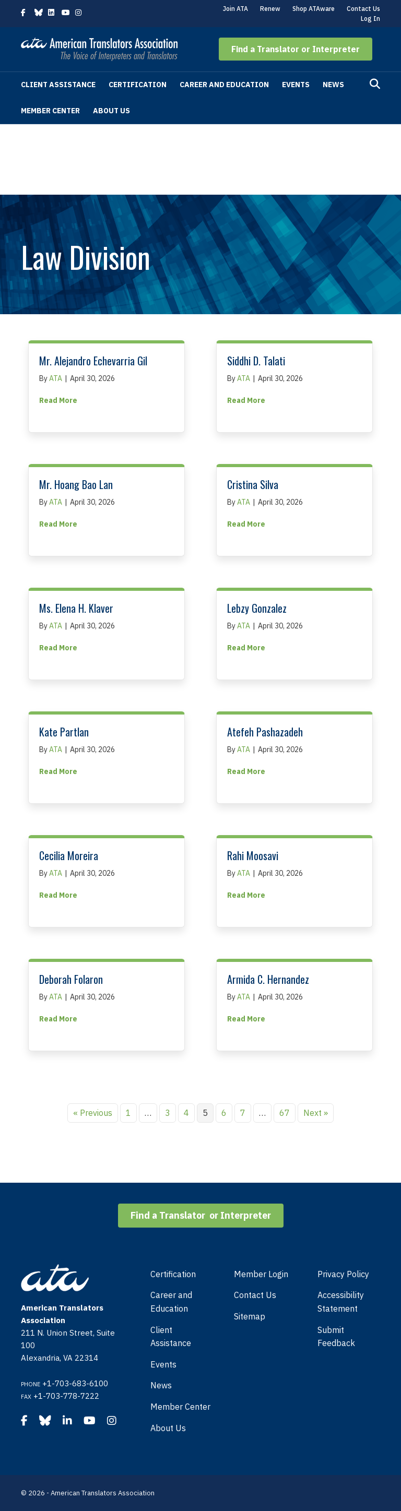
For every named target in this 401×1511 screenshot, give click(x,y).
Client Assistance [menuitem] (170, 1337)
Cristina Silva (252, 484)
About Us (111, 110)
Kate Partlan (64, 732)
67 (284, 1113)
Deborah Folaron (71, 979)
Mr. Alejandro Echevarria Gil (93, 360)
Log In (370, 18)
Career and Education (224, 84)
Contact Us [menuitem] (255, 1295)
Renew (270, 9)
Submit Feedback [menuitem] (336, 1337)
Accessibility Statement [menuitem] (340, 1302)
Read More (58, 400)
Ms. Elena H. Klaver (76, 608)
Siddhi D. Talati (256, 360)
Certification (138, 84)
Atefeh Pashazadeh (265, 732)
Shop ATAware (313, 9)
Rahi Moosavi (252, 855)
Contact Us (363, 9)
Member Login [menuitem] (261, 1274)
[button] (295, 49)
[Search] (375, 84)
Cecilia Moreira (68, 855)
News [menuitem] (161, 1385)
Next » (315, 1113)
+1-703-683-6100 (75, 1383)
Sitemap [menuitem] (249, 1316)
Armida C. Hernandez (268, 979)
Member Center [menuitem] (180, 1406)
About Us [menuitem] (168, 1428)
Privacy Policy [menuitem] (343, 1274)
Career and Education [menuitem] (171, 1302)
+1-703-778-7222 (66, 1396)
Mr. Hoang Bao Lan (76, 484)
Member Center (50, 110)
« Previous (92, 1113)
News (333, 84)
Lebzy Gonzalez (257, 608)
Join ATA (235, 9)
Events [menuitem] (163, 1364)
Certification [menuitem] (173, 1274)
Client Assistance (58, 84)
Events (296, 84)
